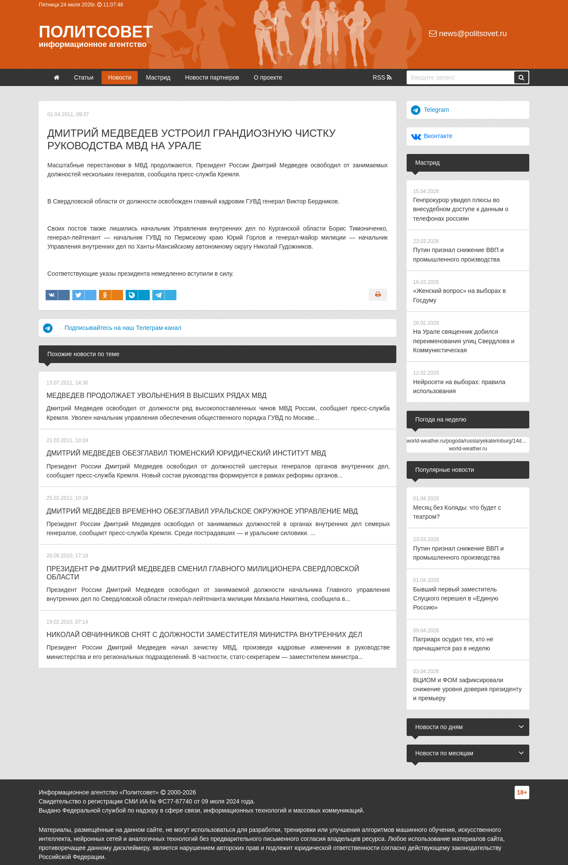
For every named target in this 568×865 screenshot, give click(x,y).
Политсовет (96, 32)
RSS (382, 77)
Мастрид (158, 77)
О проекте (268, 77)
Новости (119, 77)
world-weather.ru (468, 446)
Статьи (83, 77)
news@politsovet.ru (467, 33)
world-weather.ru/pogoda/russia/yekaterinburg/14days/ (469, 438)
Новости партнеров (212, 77)
